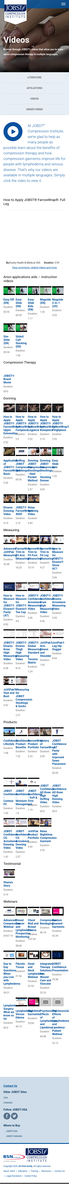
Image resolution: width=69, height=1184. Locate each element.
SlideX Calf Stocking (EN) (21, 341)
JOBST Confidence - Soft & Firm (35, 796)
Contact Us (10, 1086)
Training (34, 1171)
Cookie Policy (30, 1176)
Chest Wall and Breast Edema (33, 925)
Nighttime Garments (34, 1012)
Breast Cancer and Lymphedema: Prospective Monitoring (24, 928)
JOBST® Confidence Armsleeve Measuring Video (35, 602)
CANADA (8, 1102)
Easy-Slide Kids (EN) (31, 304)
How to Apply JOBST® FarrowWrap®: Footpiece (25, 423)
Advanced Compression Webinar (11, 923)
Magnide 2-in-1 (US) (57, 303)
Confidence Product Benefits (23, 744)
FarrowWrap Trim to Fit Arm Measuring (23, 553)
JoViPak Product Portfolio (33, 835)
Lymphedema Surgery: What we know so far (11, 1012)
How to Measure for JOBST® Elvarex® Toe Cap (21, 604)
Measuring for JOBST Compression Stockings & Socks (24, 698)
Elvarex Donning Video (8, 511)
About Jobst (9, 1171)
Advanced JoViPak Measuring (10, 552)
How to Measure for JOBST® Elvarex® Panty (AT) (9, 605)
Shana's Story (8, 884)
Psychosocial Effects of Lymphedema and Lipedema (48, 1019)
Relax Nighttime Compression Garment (48, 836)
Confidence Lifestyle (10, 742)
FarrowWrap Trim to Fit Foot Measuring (35, 553)
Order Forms (34, 109)
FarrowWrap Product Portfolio (35, 744)
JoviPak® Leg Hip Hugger (58, 646)
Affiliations (34, 88)
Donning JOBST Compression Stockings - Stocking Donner (48, 470)
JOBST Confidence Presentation (60, 967)
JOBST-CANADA (14, 1136)
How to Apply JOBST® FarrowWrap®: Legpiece (37, 423)
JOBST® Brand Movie (8, 379)
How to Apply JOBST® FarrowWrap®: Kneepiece (49, 423)
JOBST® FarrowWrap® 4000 (24, 511)
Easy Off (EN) (8, 301)
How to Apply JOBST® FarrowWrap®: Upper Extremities (12, 425)
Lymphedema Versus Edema (24, 1014)
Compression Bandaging (48, 922)
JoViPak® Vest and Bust (9, 693)
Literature (34, 77)
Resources (46, 1171)
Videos (34, 98)
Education (22, 1171)
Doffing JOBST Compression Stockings (24, 465)
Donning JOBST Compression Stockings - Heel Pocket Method (36, 470)
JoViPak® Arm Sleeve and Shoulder (46, 649)
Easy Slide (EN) (19, 303)
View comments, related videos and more (34, 267)
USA (5, 1097)
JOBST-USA (11, 1131)
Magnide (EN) (45, 301)
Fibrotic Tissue (20, 965)
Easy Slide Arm (55, 464)
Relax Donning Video (33, 511)
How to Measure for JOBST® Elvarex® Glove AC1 (57, 558)
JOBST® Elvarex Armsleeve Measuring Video (59, 602)
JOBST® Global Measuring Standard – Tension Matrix (34, 652)
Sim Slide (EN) (6, 340)
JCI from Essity (25, 1166)
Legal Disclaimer (14, 1176)
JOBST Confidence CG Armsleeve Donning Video (10, 839)
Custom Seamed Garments (58, 923)
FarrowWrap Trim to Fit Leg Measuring (47, 553)
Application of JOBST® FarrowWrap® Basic (12, 467)
